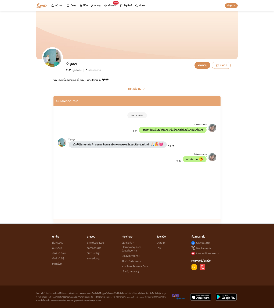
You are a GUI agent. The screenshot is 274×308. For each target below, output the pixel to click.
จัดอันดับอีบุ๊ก (58, 258)
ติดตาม (202, 65)
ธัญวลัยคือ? (128, 243)
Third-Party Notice (131, 261)
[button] (137, 88)
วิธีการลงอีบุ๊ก (93, 253)
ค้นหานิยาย (57, 243)
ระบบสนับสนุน (93, 258)
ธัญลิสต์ (126, 5)
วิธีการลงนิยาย (94, 248)
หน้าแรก (57, 5)
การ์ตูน (96, 5)
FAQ (159, 248)
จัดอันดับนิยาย (59, 253)
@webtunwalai (203, 248)
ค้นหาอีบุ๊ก (57, 248)
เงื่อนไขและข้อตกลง (130, 256)
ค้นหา (140, 5)
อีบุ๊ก (83, 5)
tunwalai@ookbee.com (208, 253)
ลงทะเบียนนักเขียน (95, 243)
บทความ (161, 243)
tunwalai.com (203, 243)
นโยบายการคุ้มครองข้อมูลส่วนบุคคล (131, 249)
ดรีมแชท (110, 5)
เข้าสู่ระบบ (231, 5)
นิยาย (71, 5)
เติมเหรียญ (57, 264)
